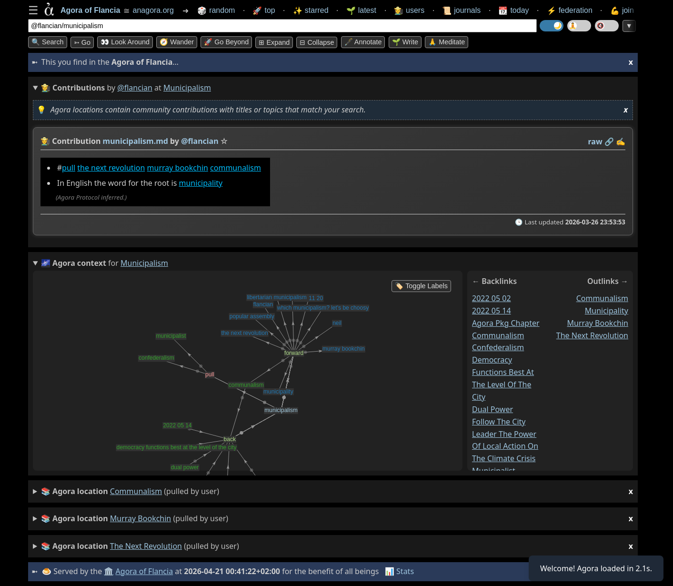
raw (595, 141)
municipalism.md (135, 141)
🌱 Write (405, 42)
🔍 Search (47, 42)
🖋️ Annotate (363, 42)
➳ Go (82, 42)
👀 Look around (125, 42)
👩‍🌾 (45, 141)
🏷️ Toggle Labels (421, 286)
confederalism (498, 348)
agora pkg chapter (506, 323)
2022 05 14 (491, 310)
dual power (492, 409)
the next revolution (111, 167)
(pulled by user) (337, 491)
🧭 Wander (177, 42)
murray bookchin (177, 167)
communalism (235, 167)
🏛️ (108, 571)
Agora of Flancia (144, 571)
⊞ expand (274, 42)
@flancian (134, 87)
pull (68, 167)
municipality (201, 183)
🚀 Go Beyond (226, 42)
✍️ (620, 141)
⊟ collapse (317, 42)
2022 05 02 (491, 298)
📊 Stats (399, 571)
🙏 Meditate (446, 42)
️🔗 (609, 141)
